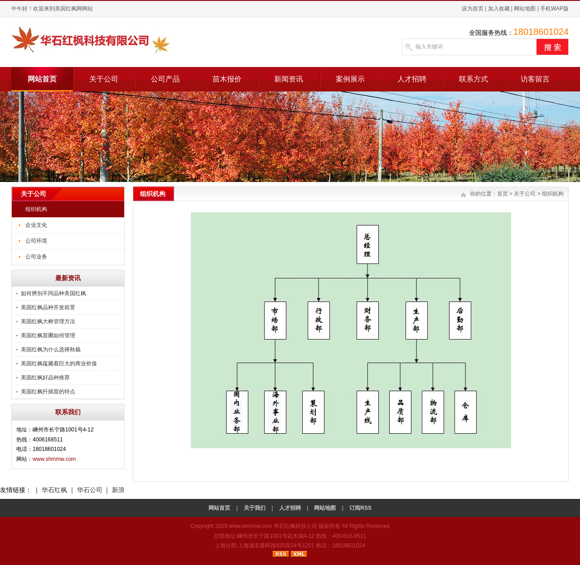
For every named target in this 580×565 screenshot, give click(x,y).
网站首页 (42, 79)
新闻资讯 (288, 79)
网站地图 (525, 8)
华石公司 (89, 489)
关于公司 (103, 79)
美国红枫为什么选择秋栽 (51, 349)
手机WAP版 (554, 8)
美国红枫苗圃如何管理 (48, 335)
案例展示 (350, 79)
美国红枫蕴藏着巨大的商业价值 (59, 363)
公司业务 (36, 257)
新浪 (118, 489)
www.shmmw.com (54, 459)
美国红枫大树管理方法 (48, 321)
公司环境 (36, 241)
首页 (502, 194)
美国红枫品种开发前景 (48, 307)
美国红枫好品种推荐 (45, 377)
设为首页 (472, 8)
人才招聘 (411, 79)
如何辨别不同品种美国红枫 (53, 293)
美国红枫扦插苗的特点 (48, 391)
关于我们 (255, 508)
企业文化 (36, 225)
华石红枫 (54, 489)
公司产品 (165, 79)
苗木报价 (227, 79)
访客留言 (535, 79)
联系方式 (473, 79)
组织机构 (36, 209)
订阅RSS (360, 508)
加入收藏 (499, 8)
